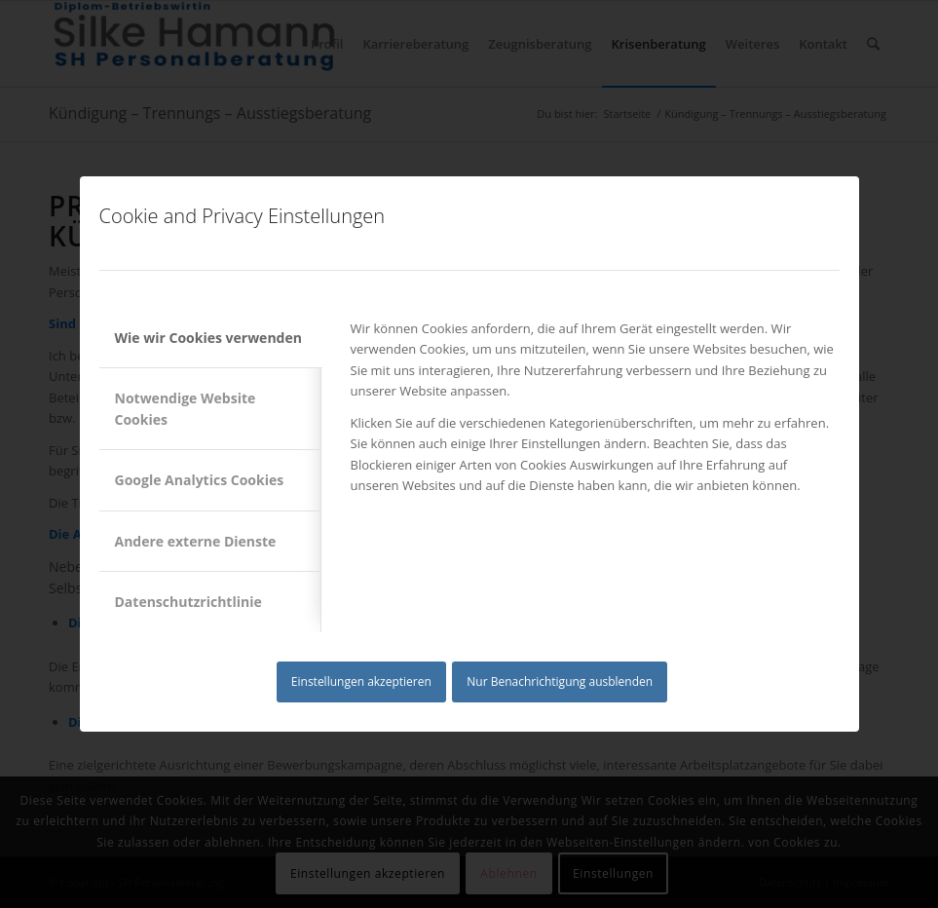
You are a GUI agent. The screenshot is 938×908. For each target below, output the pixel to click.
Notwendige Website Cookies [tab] (185, 408)
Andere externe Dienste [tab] (196, 541)
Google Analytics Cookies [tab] (199, 480)
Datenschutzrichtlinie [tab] (188, 601)
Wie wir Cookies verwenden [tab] (208, 337)
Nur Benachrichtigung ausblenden (560, 681)
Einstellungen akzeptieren (361, 681)
